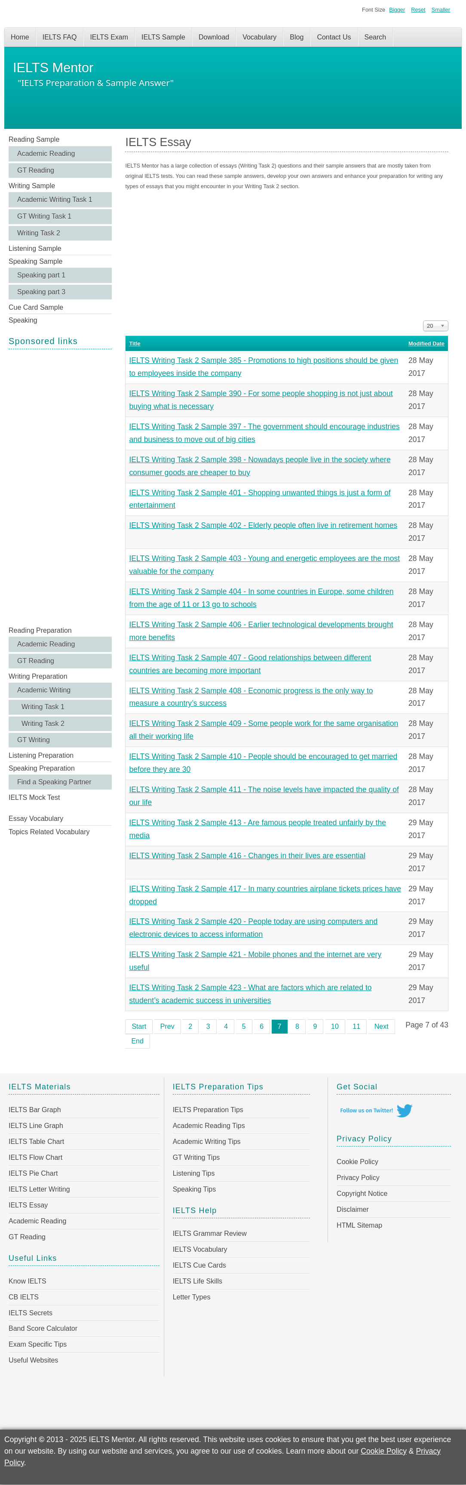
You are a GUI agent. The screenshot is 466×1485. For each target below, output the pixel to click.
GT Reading (35, 170)
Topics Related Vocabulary (49, 832)
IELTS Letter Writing (39, 1189)
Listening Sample (35, 248)
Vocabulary (259, 37)
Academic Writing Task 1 (54, 199)
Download (214, 37)
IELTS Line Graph (36, 1125)
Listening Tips (194, 1173)
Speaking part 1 (41, 275)
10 (335, 1026)
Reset (418, 9)
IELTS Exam (109, 37)
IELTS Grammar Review (210, 1233)
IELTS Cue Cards (199, 1265)
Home (20, 37)
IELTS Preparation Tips (208, 1109)
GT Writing (33, 740)
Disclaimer (353, 1209)
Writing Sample (32, 185)
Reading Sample (34, 139)
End (137, 1041)
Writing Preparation (38, 676)
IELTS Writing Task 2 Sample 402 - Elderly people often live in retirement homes (263, 525)
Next (381, 1026)
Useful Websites (33, 1360)
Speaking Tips (194, 1189)
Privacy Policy (358, 1177)
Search (375, 37)
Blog (297, 37)
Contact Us (334, 37)
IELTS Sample (163, 37)
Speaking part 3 (41, 292)
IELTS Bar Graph (35, 1109)
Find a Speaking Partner (54, 782)
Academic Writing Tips (207, 1141)
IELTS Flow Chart (35, 1157)
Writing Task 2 (38, 233)
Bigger (397, 9)
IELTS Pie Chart (33, 1173)
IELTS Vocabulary (200, 1249)
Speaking (23, 320)
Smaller (441, 9)
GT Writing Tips (196, 1157)
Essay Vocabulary (36, 818)
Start (139, 1026)
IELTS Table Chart (36, 1141)
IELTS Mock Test (34, 797)
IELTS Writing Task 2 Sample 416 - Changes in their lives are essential (247, 855)
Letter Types (192, 1297)
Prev (167, 1026)
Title (134, 343)
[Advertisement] (60, 487)
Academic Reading (46, 153)
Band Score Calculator (43, 1328)
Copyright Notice (362, 1193)
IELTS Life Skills (197, 1281)
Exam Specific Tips (38, 1344)
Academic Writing (44, 690)
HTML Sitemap (359, 1225)
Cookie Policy (357, 1161)
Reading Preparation (40, 630)
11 (356, 1026)
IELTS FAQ (60, 37)
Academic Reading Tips (209, 1125)
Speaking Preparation (42, 768)
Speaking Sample (35, 261)
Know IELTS (27, 1281)
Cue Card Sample (36, 307)
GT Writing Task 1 (44, 216)
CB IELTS (24, 1297)
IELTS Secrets (30, 1313)
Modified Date (426, 343)
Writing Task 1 (42, 706)
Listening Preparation (41, 755)
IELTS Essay (28, 1205)
